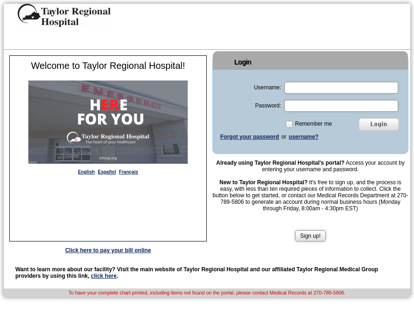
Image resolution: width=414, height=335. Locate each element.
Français (128, 171)
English (86, 171)
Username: (267, 87)
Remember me (313, 124)
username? (303, 137)
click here (104, 276)
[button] (64, 15)
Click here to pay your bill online (108, 250)
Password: (268, 105)
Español (107, 171)
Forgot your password (249, 137)
